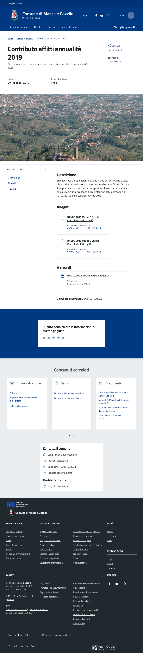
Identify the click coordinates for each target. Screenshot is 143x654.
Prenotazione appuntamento (53, 589)
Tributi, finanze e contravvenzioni (80, 553)
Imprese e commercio (83, 537)
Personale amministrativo (18, 555)
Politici (9, 550)
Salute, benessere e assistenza (87, 546)
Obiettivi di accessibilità (84, 616)
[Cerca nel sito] (131, 15)
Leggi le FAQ (45, 584)
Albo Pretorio (79, 589)
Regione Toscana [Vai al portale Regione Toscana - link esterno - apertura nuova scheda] (15, 3)
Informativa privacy (82, 602)
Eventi (110, 565)
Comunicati (112, 537)
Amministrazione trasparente (86, 584)
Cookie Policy (79, 624)
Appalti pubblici (47, 546)
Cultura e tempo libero (50, 559)
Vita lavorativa (80, 564)
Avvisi (109, 541)
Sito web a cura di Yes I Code (22, 647)
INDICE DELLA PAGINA (27, 169)
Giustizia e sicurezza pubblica (86, 533)
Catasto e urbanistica (49, 555)
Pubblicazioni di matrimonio (85, 593)
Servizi (51, 27)
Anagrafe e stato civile (50, 541)
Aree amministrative (15, 537)
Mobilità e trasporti (82, 541)
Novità (37, 27)
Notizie (110, 533)
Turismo (76, 559)
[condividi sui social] (114, 46)
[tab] (69, 436)
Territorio (111, 569)
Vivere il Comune (70, 27)
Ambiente (44, 537)
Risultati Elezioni (81, 598)
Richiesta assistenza (49, 598)
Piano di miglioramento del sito (56, 636)
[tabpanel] (27, 407)
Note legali (78, 607)
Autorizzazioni (46, 550)
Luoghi (110, 560)
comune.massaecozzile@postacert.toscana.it (27, 611)
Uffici (8, 541)
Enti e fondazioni (14, 546)
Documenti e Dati (14, 559)
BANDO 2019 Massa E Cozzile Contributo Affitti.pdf (83, 243)
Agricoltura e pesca (48, 533)
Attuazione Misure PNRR (17, 636)
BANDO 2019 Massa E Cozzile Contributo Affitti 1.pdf (83, 219)
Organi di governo (14, 533)
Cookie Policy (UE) (81, 620)
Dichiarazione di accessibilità (86, 611)
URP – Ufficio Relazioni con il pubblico (88, 277)
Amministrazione (18, 27)
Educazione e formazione (51, 564)
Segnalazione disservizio (51, 593)
